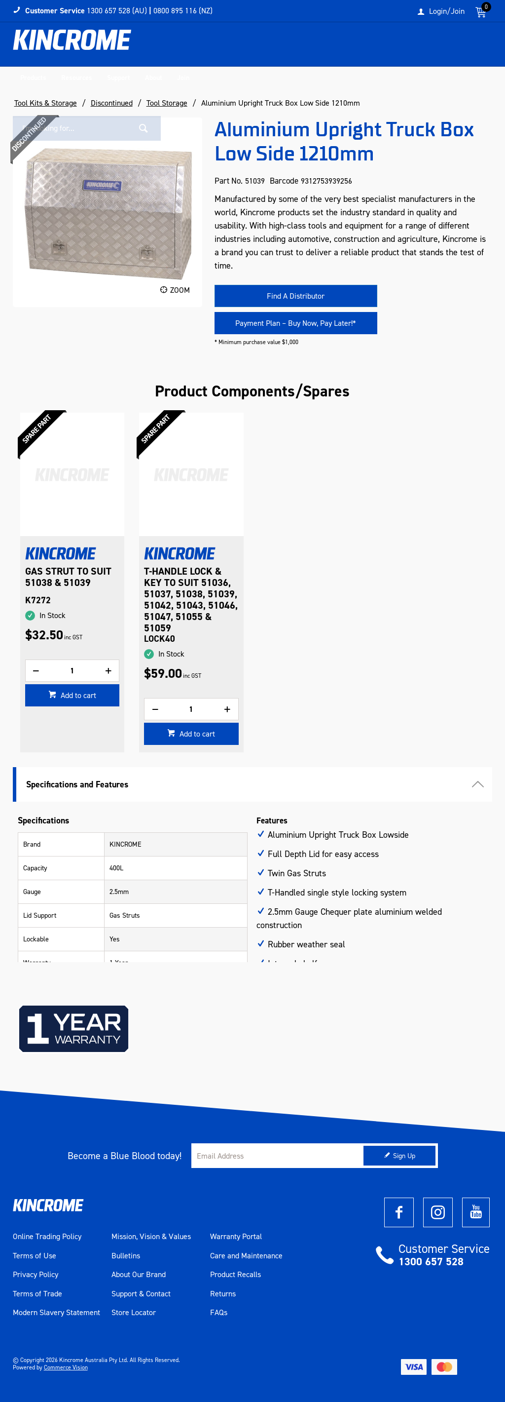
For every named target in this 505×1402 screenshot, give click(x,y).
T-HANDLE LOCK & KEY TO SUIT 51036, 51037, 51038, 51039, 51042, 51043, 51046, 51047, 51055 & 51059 (191, 600)
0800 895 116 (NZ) (183, 10)
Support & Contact (141, 1293)
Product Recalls (235, 1274)
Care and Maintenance (246, 1255)
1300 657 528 (431, 1261)
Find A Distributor (296, 296)
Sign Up (404, 1156)
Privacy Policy (35, 1274)
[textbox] (403, 47)
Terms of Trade (37, 1293)
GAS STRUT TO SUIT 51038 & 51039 (68, 577)
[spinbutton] (72, 670)
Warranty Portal (236, 1236)
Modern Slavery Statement (56, 1312)
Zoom (180, 290)
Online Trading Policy (47, 1236)
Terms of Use (34, 1255)
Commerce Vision (66, 1367)
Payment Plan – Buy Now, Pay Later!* (295, 323)
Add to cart (77, 695)
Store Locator (133, 1312)
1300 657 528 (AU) (117, 10)
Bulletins (125, 1255)
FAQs (218, 1312)
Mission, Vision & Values (151, 1236)
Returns (223, 1293)
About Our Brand (138, 1274)
